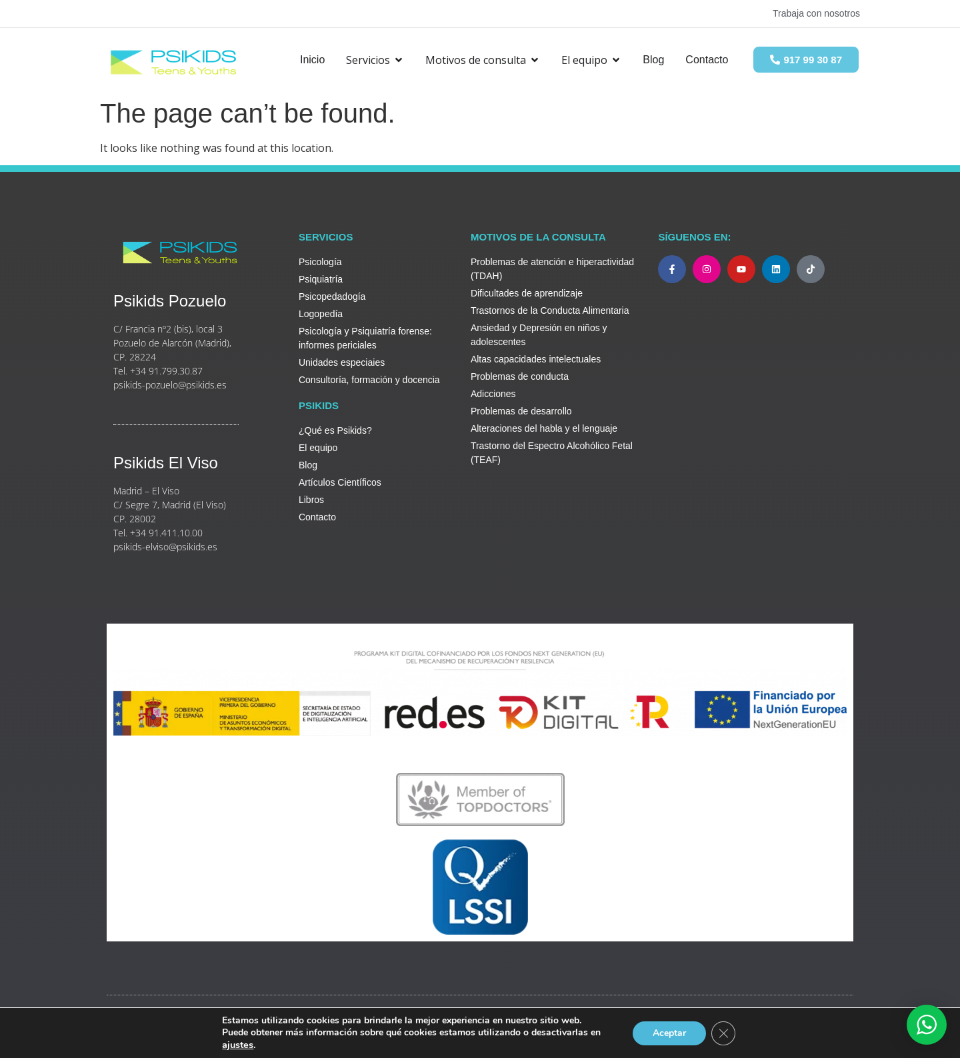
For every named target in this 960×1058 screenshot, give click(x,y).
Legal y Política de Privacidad (174, 1028)
